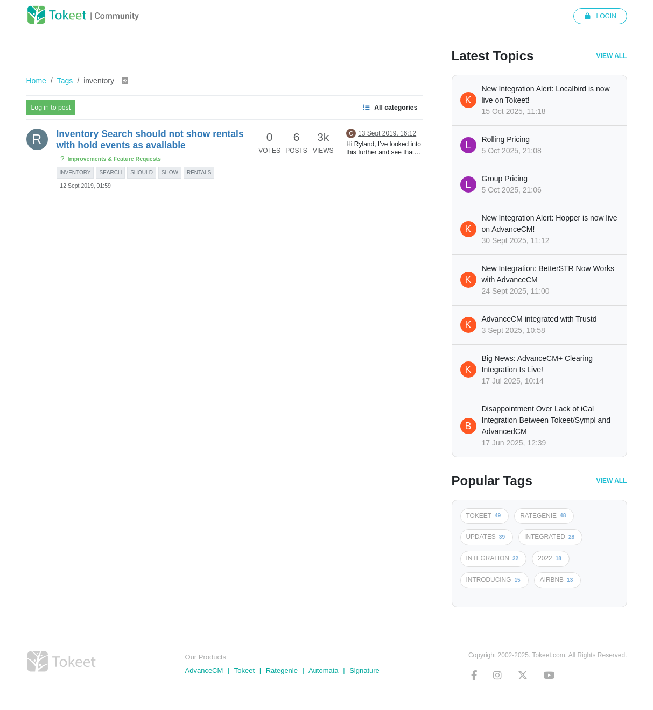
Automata (323, 670)
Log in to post (51, 107)
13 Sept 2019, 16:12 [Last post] (387, 133)
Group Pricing (505, 178)
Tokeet (244, 670)
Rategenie (282, 670)
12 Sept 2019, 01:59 (85, 185)
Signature (364, 670)
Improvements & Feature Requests (110, 158)
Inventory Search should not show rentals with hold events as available (150, 140)
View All (611, 56)
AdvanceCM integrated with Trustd (539, 319)
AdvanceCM (204, 670)
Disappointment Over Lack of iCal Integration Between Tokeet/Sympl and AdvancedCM (546, 420)
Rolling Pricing (506, 139)
